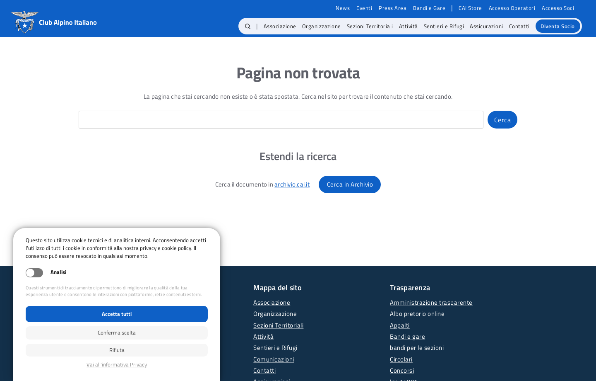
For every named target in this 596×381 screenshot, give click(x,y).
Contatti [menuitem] (519, 26)
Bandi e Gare (429, 8)
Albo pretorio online (417, 313)
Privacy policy (117, 365)
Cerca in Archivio (350, 184)
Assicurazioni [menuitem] (486, 26)
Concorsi (402, 370)
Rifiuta (117, 350)
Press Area (392, 8)
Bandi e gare (407, 336)
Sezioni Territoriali (278, 325)
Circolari (401, 359)
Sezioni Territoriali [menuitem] (370, 26)
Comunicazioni (273, 359)
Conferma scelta (117, 332)
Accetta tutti (117, 314)
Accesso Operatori (512, 8)
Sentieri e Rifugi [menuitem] (444, 26)
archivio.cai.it (292, 184)
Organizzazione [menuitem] (321, 26)
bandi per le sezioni (417, 347)
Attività (263, 336)
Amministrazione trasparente (431, 302)
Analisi (58, 272)
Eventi (364, 8)
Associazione (271, 302)
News (343, 8)
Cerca (502, 120)
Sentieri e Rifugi (275, 347)
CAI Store (470, 8)
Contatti (264, 370)
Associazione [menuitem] (280, 26)
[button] (247, 26)
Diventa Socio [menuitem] (558, 26)
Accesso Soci (558, 8)
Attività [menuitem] (408, 26)
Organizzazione (275, 313)
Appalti (400, 325)
